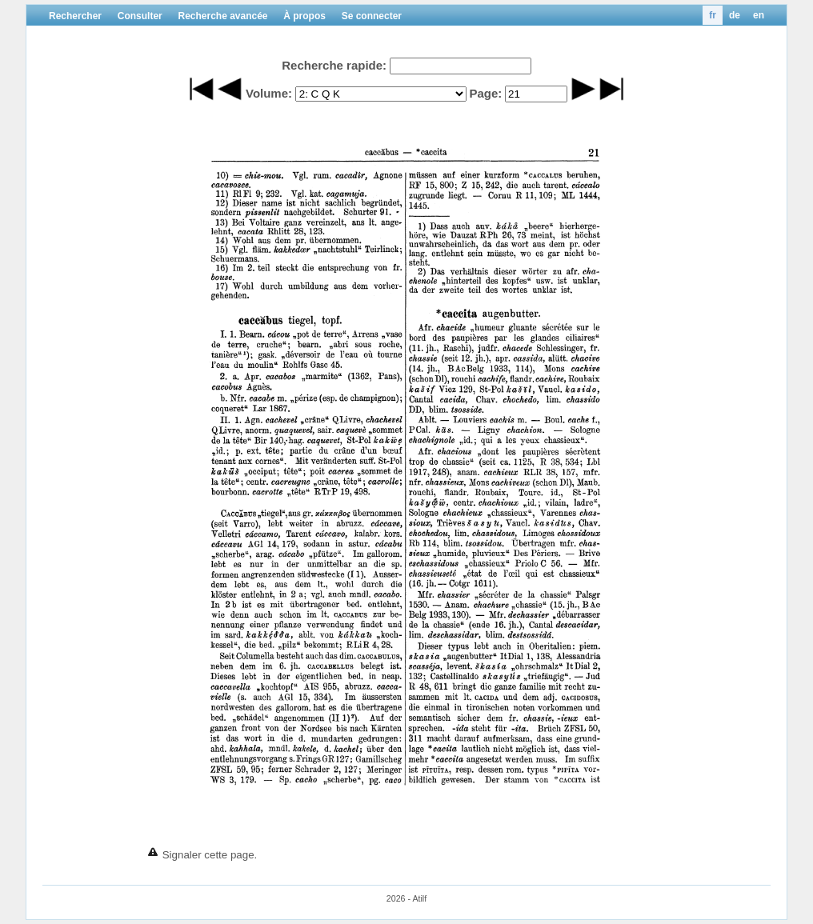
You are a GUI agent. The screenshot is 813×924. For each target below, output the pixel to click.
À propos (304, 16)
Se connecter (372, 16)
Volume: (269, 93)
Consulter (140, 16)
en (758, 15)
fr (712, 15)
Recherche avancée (222, 16)
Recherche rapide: (334, 65)
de (734, 15)
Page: (485, 93)
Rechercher (75, 16)
